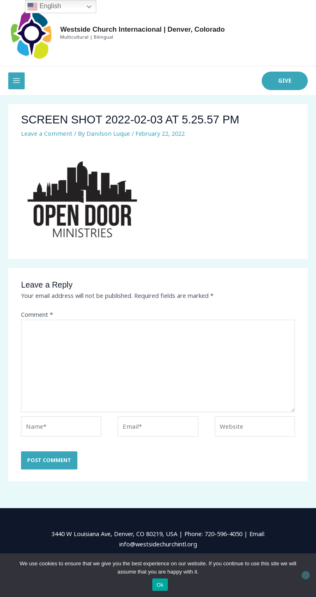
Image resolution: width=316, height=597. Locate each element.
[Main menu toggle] (16, 85)
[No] (306, 575)
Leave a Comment (46, 137)
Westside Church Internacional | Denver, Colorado (135, 31)
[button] (285, 85)
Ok (159, 585)
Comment (37, 318)
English (44, 7)
